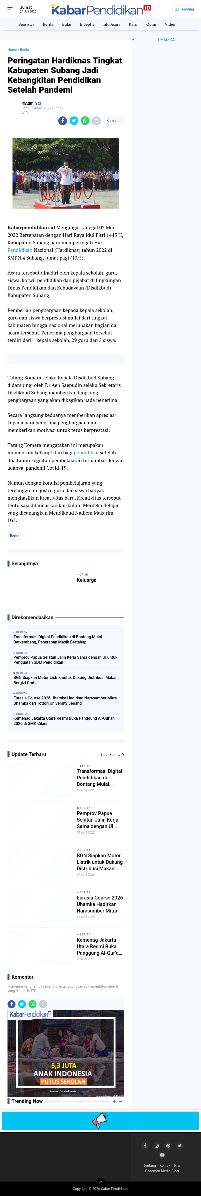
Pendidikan (21, 250)
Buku (66, 24)
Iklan (177, 1166)
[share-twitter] (74, 120)
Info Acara (111, 24)
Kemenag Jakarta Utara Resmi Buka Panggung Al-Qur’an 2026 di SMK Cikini (64, 721)
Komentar (114, 121)
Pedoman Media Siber (162, 1171)
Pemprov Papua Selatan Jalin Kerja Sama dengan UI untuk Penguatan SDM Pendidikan (66, 660)
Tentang (149, 1166)
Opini (151, 24)
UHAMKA (166, 39)
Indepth (87, 24)
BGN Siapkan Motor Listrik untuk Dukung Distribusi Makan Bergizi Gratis (66, 680)
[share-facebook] (62, 120)
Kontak (165, 1166)
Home (12, 50)
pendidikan (87, 452)
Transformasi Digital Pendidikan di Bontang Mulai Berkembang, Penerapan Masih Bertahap (58, 639)
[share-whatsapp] (85, 120)
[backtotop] (101, 1183)
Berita (48, 24)
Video (170, 24)
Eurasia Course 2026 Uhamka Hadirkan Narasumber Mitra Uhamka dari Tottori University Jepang (65, 701)
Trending (187, 9)
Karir (133, 24)
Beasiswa (26, 24)
